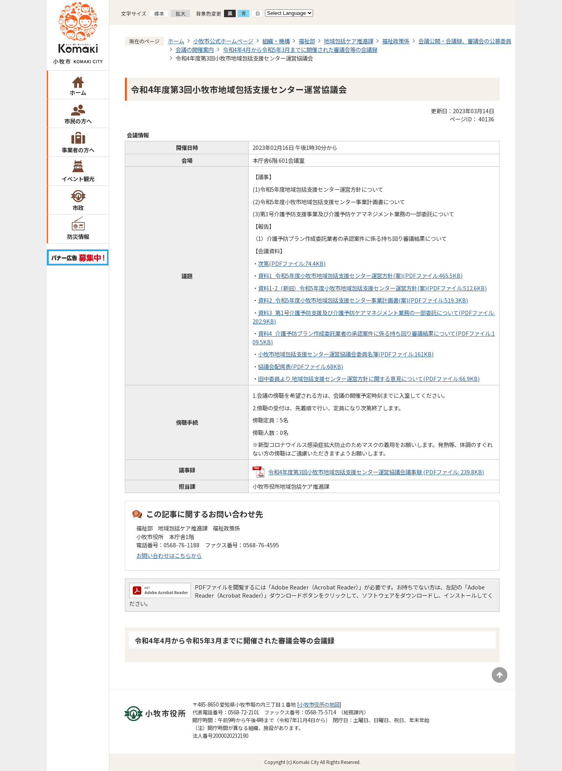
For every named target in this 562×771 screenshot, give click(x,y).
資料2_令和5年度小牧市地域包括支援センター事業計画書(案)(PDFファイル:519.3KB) (363, 300)
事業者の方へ (78, 150)
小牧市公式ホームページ (223, 41)
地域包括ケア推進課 (348, 41)
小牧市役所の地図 (319, 704)
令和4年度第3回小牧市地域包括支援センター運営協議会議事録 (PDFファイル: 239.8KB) (376, 472)
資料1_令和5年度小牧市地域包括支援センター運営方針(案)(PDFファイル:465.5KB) (360, 275)
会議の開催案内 (195, 49)
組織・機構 (276, 41)
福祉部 (307, 41)
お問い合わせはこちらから (169, 555)
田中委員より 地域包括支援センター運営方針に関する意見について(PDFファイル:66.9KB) (369, 378)
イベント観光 (78, 178)
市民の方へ (78, 121)
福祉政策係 (395, 41)
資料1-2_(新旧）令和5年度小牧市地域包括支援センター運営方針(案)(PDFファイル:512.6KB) (372, 288)
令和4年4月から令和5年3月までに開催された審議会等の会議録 (300, 49)
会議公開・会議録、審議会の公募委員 (464, 41)
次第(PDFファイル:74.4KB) (291, 263)
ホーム (78, 92)
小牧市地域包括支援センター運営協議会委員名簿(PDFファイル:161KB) (346, 354)
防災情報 (78, 236)
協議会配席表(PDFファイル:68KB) (300, 366)
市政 (78, 207)
